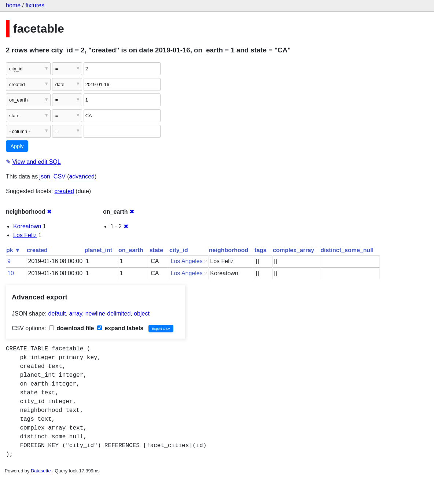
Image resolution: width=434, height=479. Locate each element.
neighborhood (229, 250)
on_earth (130, 250)
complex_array (293, 250)
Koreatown (27, 226)
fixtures (34, 5)
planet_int (99, 250)
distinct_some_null (347, 250)
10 (10, 273)
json (45, 176)
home (13, 5)
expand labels (120, 328)
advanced (82, 176)
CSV (60, 176)
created (64, 191)
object (142, 313)
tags (260, 250)
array (75, 313)
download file (71, 328)
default (57, 313)
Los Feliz (25, 235)
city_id (178, 250)
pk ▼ (13, 250)
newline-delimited (108, 313)
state (156, 250)
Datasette (41, 471)
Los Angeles (187, 261)
